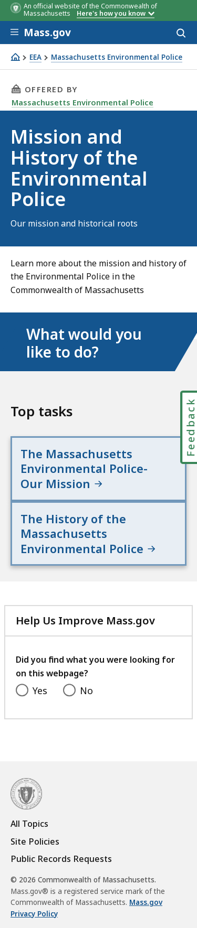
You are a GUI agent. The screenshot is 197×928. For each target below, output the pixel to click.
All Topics (29, 823)
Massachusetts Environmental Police (116, 57)
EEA (35, 57)
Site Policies (35, 841)
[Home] (15, 57)
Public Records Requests (61, 859)
